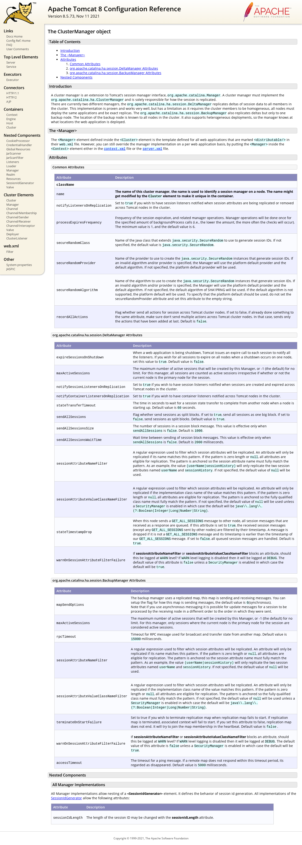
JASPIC (10, 269)
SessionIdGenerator (20, 183)
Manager (12, 170)
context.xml (114, 148)
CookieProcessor (18, 141)
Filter (9, 252)
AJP (8, 101)
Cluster (11, 127)
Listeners (12, 162)
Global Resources (18, 149)
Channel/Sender (17, 217)
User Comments (17, 49)
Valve (10, 187)
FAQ (9, 45)
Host (9, 123)
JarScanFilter (14, 157)
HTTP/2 (11, 97)
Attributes (68, 59)
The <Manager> (72, 55)
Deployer (12, 234)
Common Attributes (85, 64)
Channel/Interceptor (20, 226)
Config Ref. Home (18, 40)
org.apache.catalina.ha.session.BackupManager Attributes (115, 73)
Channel (12, 209)
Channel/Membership (21, 213)
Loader (11, 166)
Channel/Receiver (18, 221)
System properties (19, 265)
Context (12, 115)
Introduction (70, 50)
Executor (12, 80)
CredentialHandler (19, 145)
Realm (10, 174)
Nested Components (76, 77)
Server (10, 62)
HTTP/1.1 (12, 93)
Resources (13, 179)
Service (11, 66)
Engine (11, 119)
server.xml (152, 148)
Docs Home (14, 36)
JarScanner (13, 153)
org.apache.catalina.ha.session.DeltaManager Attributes (114, 68)
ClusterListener (16, 238)
